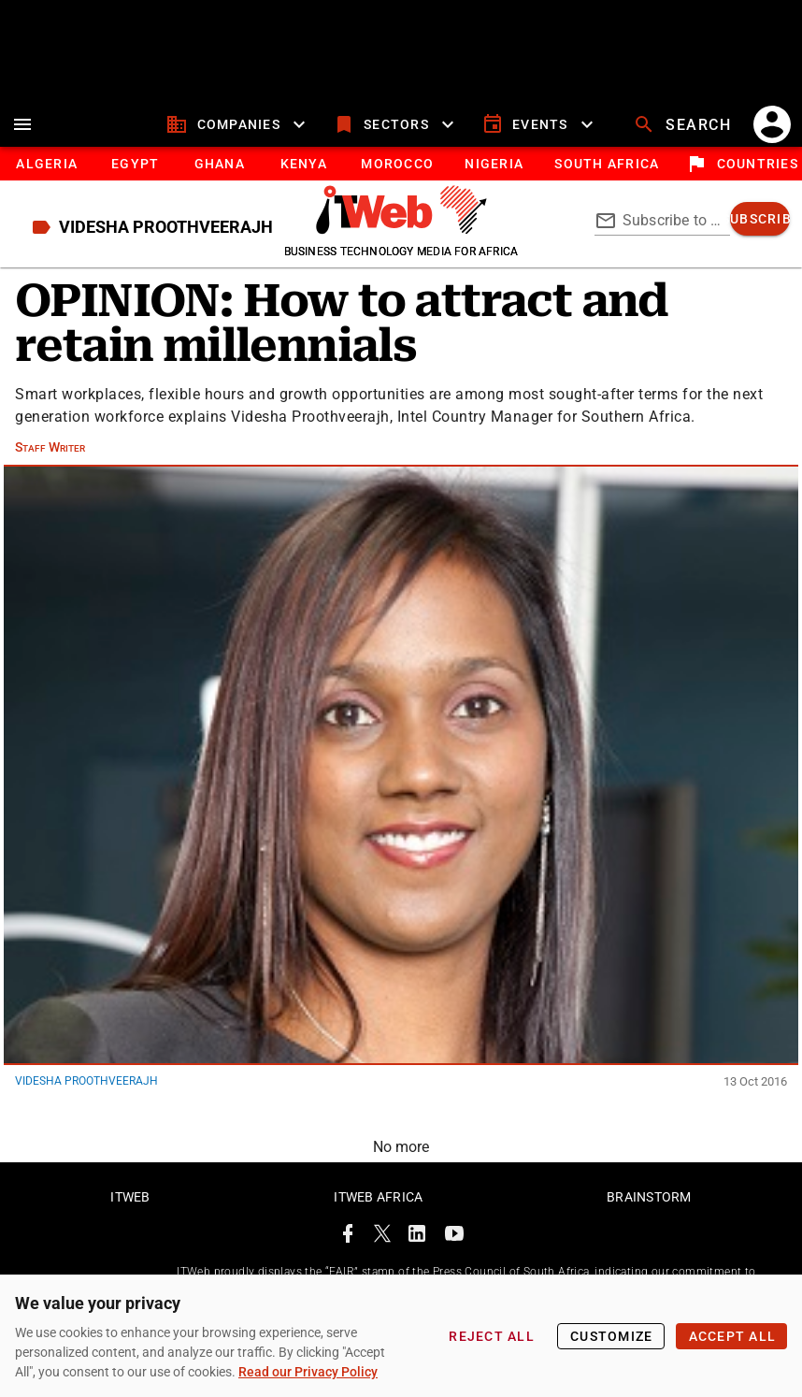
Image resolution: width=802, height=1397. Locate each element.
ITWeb (130, 1196)
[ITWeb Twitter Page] (382, 1236)
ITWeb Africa (378, 1196)
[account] (772, 124)
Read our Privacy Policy (308, 1371)
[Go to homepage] (401, 229)
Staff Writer (50, 446)
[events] (539, 124)
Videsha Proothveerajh (86, 1080)
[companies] (238, 124)
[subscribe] (760, 219)
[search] (684, 124)
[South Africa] (606, 163)
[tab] (46, 163)
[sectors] (396, 124)
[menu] (22, 124)
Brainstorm (649, 1196)
